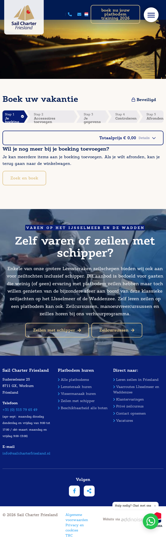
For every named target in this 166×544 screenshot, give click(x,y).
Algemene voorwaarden (76, 517)
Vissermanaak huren (77, 394)
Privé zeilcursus (128, 406)
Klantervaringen (128, 399)
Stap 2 (54, 117)
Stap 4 (126, 116)
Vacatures (123, 421)
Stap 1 (14, 117)
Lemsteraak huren (75, 387)
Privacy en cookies (74, 527)
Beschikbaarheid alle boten (82, 408)
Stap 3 (94, 117)
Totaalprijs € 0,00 (127, 137)
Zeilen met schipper (57, 330)
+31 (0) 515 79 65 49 (19, 410)
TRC (69, 535)
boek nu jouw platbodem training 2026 (115, 14)
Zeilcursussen (116, 330)
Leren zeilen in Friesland (136, 380)
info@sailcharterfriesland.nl (26, 453)
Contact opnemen (129, 413)
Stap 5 (155, 116)
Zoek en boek (24, 178)
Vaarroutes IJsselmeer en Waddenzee (136, 389)
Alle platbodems (73, 380)
